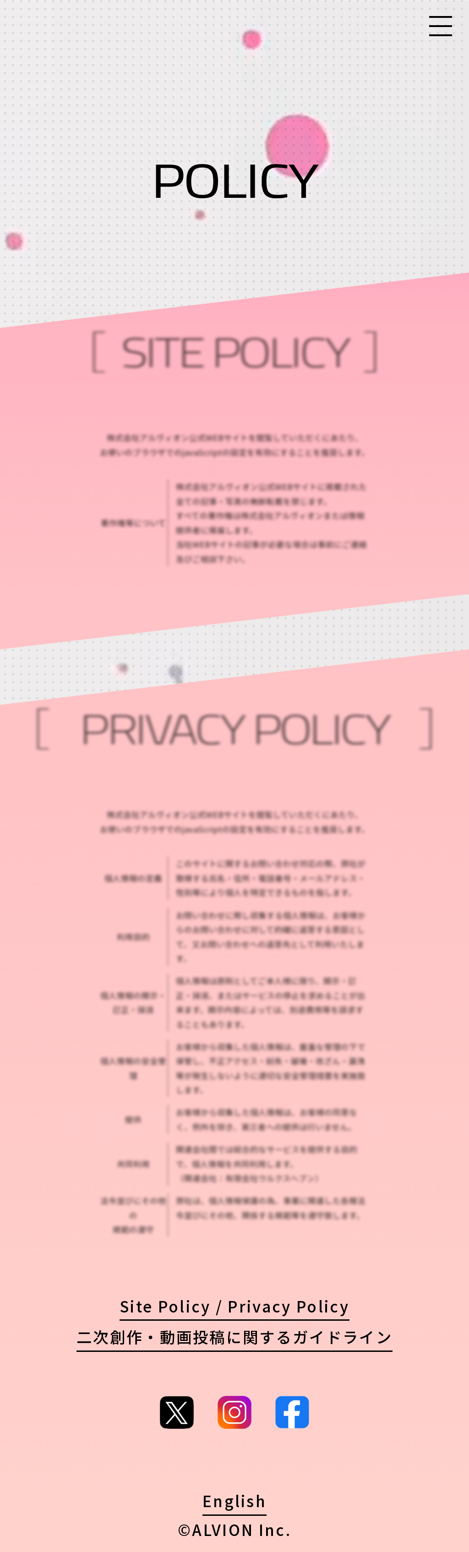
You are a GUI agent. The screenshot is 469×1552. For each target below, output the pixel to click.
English (234, 1500)
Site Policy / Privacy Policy (234, 1306)
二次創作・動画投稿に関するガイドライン (234, 1336)
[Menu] (440, 27)
